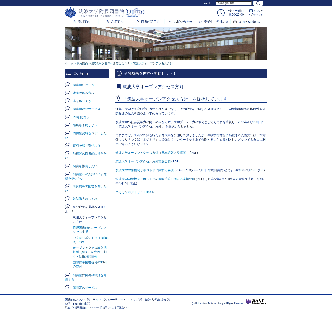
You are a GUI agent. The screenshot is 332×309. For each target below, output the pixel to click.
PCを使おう (81, 117)
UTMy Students (249, 21)
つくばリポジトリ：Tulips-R (134, 192)
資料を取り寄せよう (86, 145)
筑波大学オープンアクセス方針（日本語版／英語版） (152, 152)
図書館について (75, 299)
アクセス (258, 15)
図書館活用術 (150, 21)
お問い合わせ (183, 21)
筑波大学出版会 (155, 299)
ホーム (69, 63)
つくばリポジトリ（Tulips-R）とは (91, 240)
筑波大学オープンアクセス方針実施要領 (143, 161)
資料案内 (84, 21)
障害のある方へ (83, 93)
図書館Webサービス (87, 109)
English (206, 3)
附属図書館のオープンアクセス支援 (90, 230)
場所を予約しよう (85, 125)
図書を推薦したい (85, 166)
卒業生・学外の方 (216, 21)
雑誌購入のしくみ (85, 199)
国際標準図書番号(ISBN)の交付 (90, 264)
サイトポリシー (103, 299)
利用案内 (117, 21)
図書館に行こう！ (85, 85)
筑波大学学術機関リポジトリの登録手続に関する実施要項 (155, 179)
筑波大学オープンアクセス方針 (90, 219)
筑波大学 (256, 301)
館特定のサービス (85, 287)
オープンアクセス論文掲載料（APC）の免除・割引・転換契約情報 (90, 252)
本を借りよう (82, 101)
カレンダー (259, 11)
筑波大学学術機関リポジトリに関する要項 (144, 170)
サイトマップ (129, 299)
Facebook (80, 304)
